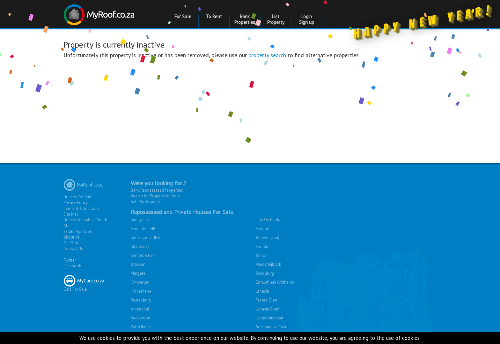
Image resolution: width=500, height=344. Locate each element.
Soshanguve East (271, 327)
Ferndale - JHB (143, 228)
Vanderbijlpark (268, 264)
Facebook (72, 266)
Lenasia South (268, 309)
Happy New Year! (423, 24)
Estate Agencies (77, 231)
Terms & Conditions (81, 208)
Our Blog (71, 243)
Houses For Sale (77, 197)
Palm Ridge (141, 327)
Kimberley (140, 282)
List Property (275, 19)
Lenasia (262, 291)
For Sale (182, 16)
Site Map (71, 214)
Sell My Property (145, 201)
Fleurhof (263, 228)
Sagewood (140, 318)
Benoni (262, 255)
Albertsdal (140, 309)
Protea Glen (266, 300)
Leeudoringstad (269, 318)
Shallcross (140, 246)
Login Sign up (306, 19)
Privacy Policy (75, 202)
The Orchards (268, 219)
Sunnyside (140, 219)
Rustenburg (141, 300)
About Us (71, 237)
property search (267, 55)
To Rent (214, 16)
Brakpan (138, 264)
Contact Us (73, 248)
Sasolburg (265, 273)
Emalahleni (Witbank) (275, 282)
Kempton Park (143, 255)
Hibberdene (141, 291)
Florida (262, 246)
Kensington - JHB (145, 237)
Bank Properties (244, 19)
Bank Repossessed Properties (157, 190)
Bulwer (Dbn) (267, 237)
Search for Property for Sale (155, 196)
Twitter (69, 260)
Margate (138, 273)
